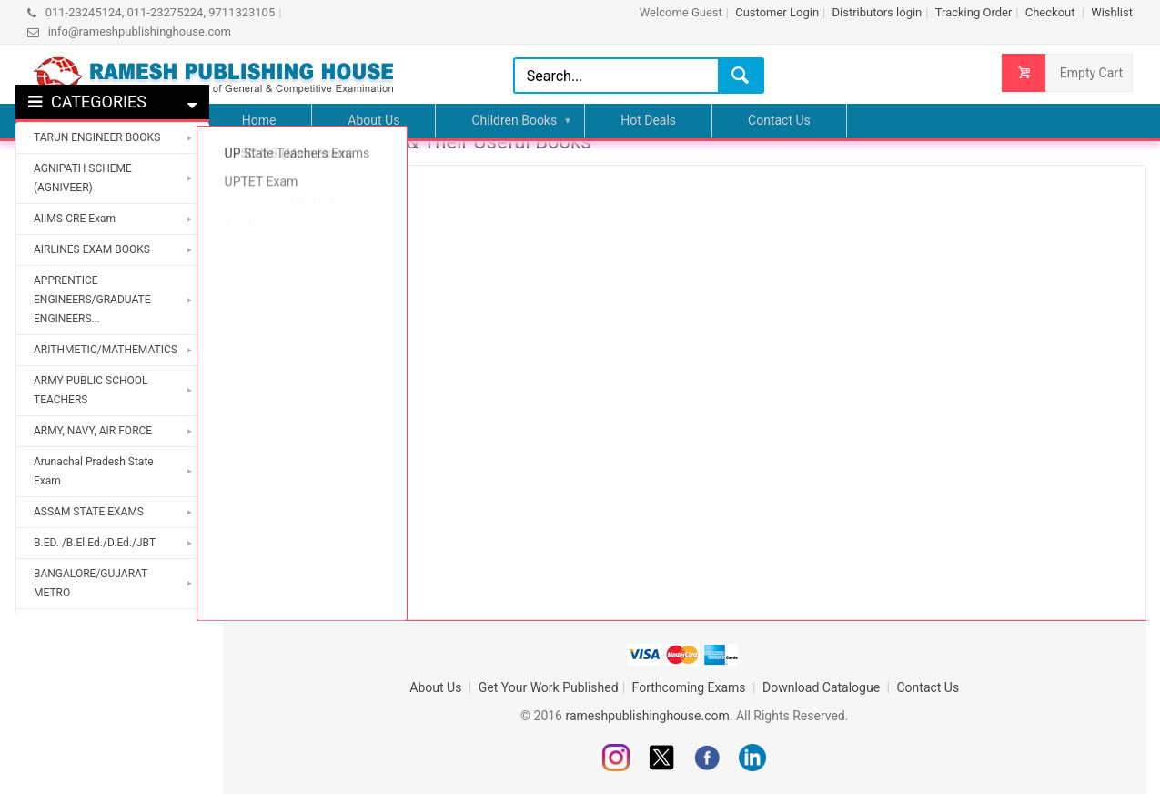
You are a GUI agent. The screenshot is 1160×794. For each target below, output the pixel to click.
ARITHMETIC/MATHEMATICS (105, 349)
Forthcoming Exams (691, 687)
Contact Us (779, 120)
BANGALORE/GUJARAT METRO (90, 583)
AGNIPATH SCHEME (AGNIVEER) (83, 178)
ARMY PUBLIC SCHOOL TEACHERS (91, 390)
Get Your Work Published (549, 687)
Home (259, 120)
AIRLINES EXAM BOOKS (92, 249)
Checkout (1051, 12)
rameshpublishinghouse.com (647, 715)
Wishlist (1112, 12)
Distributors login (877, 12)
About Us (373, 120)
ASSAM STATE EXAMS (89, 511)
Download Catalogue (822, 687)
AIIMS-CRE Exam (75, 218)
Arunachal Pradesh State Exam (94, 471)
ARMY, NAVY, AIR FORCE (93, 430)
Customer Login (777, 12)
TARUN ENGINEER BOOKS (97, 137)
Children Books (514, 120)
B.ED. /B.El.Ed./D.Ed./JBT (95, 542)
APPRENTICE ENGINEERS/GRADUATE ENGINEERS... (92, 299)
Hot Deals (648, 120)
